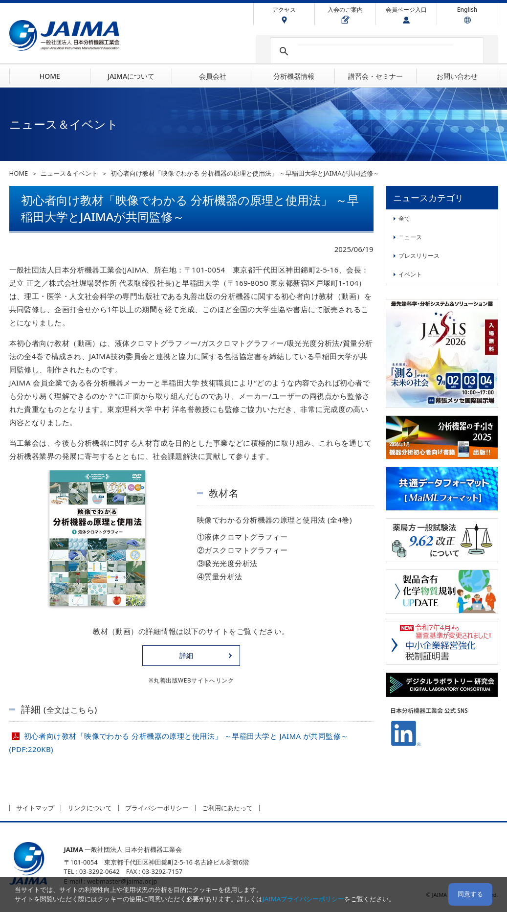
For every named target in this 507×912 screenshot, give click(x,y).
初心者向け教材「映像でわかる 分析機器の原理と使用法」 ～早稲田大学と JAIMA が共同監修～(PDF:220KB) (179, 742)
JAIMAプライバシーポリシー (303, 898)
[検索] (375, 51)
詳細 (186, 655)
